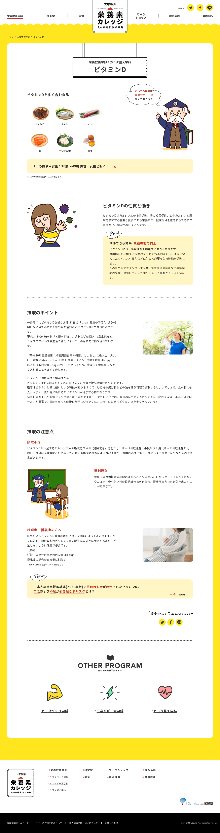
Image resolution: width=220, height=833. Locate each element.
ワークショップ (141, 16)
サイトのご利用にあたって (49, 823)
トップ (10, 36)
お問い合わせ (111, 823)
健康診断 (208, 16)
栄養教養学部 (15, 16)
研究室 (51, 16)
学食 (81, 16)
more (181, 593)
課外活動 (174, 16)
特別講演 (114, 777)
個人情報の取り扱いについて (83, 823)
